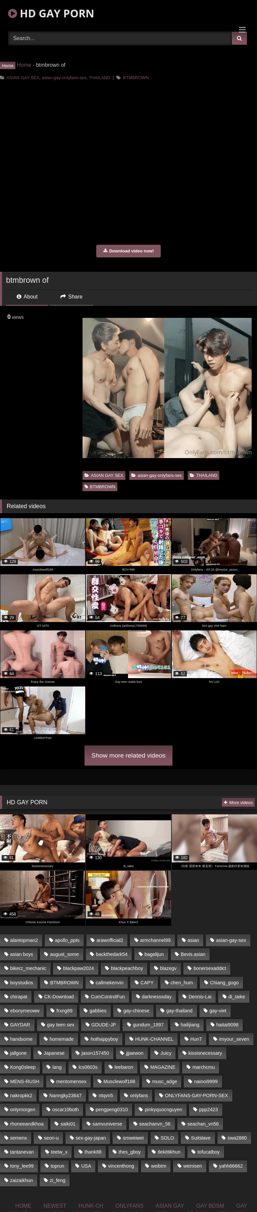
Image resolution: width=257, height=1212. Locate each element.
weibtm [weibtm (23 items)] (158, 1166)
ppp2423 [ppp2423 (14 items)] (208, 1109)
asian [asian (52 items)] (193, 940)
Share (71, 296)
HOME (23, 1206)
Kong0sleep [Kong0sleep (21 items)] (22, 1067)
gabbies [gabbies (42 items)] (98, 1010)
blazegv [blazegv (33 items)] (168, 968)
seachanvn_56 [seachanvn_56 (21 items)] (154, 1124)
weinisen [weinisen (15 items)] (192, 1166)
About (27, 296)
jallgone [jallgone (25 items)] (18, 1053)
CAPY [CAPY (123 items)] (146, 982)
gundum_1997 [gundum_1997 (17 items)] (148, 1024)
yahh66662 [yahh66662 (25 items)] (231, 1166)
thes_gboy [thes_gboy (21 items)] (130, 1152)
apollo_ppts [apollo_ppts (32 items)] (67, 940)
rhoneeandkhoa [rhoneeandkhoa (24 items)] (26, 1124)
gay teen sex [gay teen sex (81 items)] (61, 1024)
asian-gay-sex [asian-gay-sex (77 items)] (231, 940)
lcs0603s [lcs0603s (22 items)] (88, 1067)
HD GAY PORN (51, 13)
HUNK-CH (91, 1206)
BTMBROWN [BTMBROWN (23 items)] (64, 982)
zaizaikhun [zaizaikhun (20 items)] (21, 1180)
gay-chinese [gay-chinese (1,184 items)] (136, 1010)
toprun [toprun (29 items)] (58, 1166)
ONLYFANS (129, 1206)
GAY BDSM (210, 1206)
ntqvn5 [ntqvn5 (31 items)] (106, 1095)
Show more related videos (129, 755)
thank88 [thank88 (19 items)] (93, 1152)
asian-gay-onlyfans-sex (64, 77)
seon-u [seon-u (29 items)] (51, 1138)
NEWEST (54, 1206)
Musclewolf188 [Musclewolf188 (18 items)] (119, 1081)
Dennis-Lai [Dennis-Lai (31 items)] (200, 996)
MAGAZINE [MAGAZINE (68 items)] (162, 1067)
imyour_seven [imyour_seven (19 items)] (234, 1039)
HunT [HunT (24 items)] (196, 1039)
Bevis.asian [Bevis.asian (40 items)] (193, 954)
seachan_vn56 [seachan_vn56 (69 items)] (203, 1124)
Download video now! (128, 250)
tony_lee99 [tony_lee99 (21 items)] (21, 1166)
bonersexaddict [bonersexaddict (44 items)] (210, 968)
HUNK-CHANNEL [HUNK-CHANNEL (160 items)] (154, 1039)
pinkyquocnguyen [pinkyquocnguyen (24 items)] (163, 1109)
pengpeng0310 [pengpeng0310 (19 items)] (112, 1109)
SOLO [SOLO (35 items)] (167, 1138)
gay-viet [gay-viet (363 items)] (218, 1010)
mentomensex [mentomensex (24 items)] (71, 1081)
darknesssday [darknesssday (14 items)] (156, 996)
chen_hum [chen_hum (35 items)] (181, 982)
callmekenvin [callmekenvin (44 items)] (109, 982)
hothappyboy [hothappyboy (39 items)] (104, 1039)
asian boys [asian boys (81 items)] (21, 954)
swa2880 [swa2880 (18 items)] (237, 1138)
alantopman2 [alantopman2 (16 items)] (24, 940)
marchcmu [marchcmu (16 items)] (203, 1067)
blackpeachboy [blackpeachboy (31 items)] (127, 968)
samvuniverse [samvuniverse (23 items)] (107, 1124)
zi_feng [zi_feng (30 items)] (57, 1180)
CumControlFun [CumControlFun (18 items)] (108, 996)
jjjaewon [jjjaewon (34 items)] (134, 1053)
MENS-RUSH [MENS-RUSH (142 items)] (24, 1081)
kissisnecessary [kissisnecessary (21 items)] (205, 1053)
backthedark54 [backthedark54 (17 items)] (111, 954)
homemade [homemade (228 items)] (61, 1039)
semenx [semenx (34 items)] (18, 1138)
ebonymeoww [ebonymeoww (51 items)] (24, 1010)
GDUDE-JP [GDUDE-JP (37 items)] (103, 1024)
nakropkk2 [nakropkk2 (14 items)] (21, 1095)
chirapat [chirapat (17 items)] (18, 996)
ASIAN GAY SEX (22, 77)
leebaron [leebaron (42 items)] (124, 1067)
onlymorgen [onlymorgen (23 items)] (22, 1109)
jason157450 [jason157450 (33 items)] (95, 1053)
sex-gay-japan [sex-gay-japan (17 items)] (91, 1138)
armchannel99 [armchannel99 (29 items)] (155, 940)
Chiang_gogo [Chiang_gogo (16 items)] (224, 982)
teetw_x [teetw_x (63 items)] (59, 1152)
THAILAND (99, 77)
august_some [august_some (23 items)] (64, 954)
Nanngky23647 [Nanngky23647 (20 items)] (65, 1095)
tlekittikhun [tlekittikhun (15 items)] (169, 1152)
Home (24, 65)
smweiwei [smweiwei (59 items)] (133, 1138)
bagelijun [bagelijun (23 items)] (154, 954)
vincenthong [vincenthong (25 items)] (121, 1166)
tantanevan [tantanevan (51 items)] (22, 1152)
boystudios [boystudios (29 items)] (21, 982)
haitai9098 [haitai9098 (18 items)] (227, 1024)
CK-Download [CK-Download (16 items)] (59, 996)
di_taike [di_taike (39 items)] (237, 996)
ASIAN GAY (170, 1206)
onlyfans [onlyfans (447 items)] (139, 1095)
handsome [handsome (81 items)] (21, 1039)
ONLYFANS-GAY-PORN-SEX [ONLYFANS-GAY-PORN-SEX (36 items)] (196, 1095)
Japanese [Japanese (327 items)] (54, 1053)
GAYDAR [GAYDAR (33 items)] (20, 1024)
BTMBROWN (136, 77)
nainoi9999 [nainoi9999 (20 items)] (206, 1081)
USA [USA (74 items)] (86, 1166)
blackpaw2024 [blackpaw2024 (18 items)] (78, 968)
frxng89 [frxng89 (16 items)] (64, 1010)
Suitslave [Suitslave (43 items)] (201, 1138)
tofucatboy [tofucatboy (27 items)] (209, 1152)
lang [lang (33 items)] (56, 1067)
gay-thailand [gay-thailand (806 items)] (179, 1010)
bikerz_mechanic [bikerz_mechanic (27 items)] (28, 968)
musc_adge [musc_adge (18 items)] (164, 1081)
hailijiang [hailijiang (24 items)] (190, 1024)
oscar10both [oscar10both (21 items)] (65, 1109)
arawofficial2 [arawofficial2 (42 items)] (110, 940)
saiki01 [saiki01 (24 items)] (68, 1124)
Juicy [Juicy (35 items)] (165, 1053)
